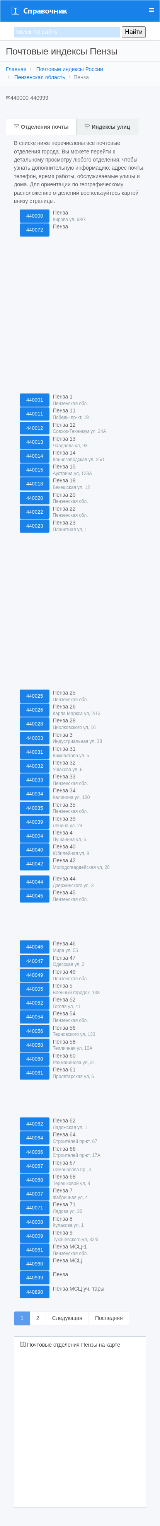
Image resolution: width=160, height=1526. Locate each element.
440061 (34, 1073)
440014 (34, 456)
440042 (34, 864)
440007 (34, 1194)
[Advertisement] (78, 315)
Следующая (67, 1318)
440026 (34, 710)
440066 (34, 1152)
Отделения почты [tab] (41, 127)
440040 (34, 850)
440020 (34, 498)
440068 (34, 1180)
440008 (34, 1222)
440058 (34, 1045)
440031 (34, 752)
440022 (34, 512)
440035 (34, 808)
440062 (34, 1124)
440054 (34, 1017)
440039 (34, 822)
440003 (34, 738)
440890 (34, 1292)
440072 (34, 230)
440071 (34, 1208)
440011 (34, 414)
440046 (34, 947)
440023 (34, 526)
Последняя (109, 1318)
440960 (34, 1264)
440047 (34, 961)
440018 (34, 484)
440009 (34, 1236)
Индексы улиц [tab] (107, 127)
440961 (34, 1250)
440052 (34, 1003)
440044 (34, 882)
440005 (34, 989)
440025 (34, 696)
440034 (34, 794)
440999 (34, 1278)
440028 (34, 724)
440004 (34, 836)
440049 (34, 975)
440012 (34, 428)
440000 (34, 216)
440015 (34, 470)
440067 (34, 1166)
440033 (34, 780)
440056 (34, 1031)
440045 (34, 896)
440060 (34, 1059)
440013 (34, 442)
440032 (34, 766)
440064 (34, 1138)
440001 (34, 400)
